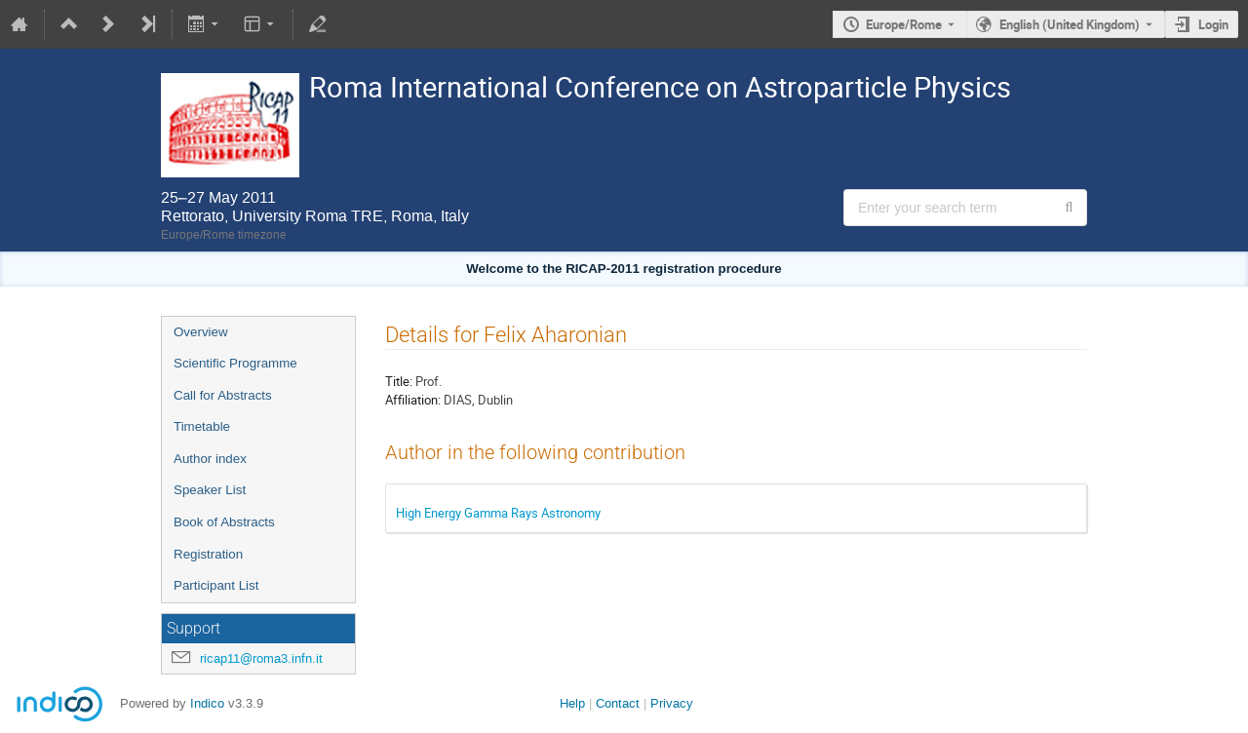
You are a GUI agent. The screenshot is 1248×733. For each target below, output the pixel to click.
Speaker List (210, 489)
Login (1213, 24)
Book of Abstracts (224, 522)
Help (572, 703)
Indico (207, 703)
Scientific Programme (235, 363)
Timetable (202, 426)
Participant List (216, 585)
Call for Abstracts (223, 395)
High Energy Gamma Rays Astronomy (498, 512)
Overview (201, 332)
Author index (210, 458)
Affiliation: (413, 399)
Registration (208, 554)
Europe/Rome (904, 24)
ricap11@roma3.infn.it (261, 658)
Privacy (671, 703)
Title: (398, 381)
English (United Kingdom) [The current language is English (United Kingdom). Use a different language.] (1069, 24)
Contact (618, 703)
